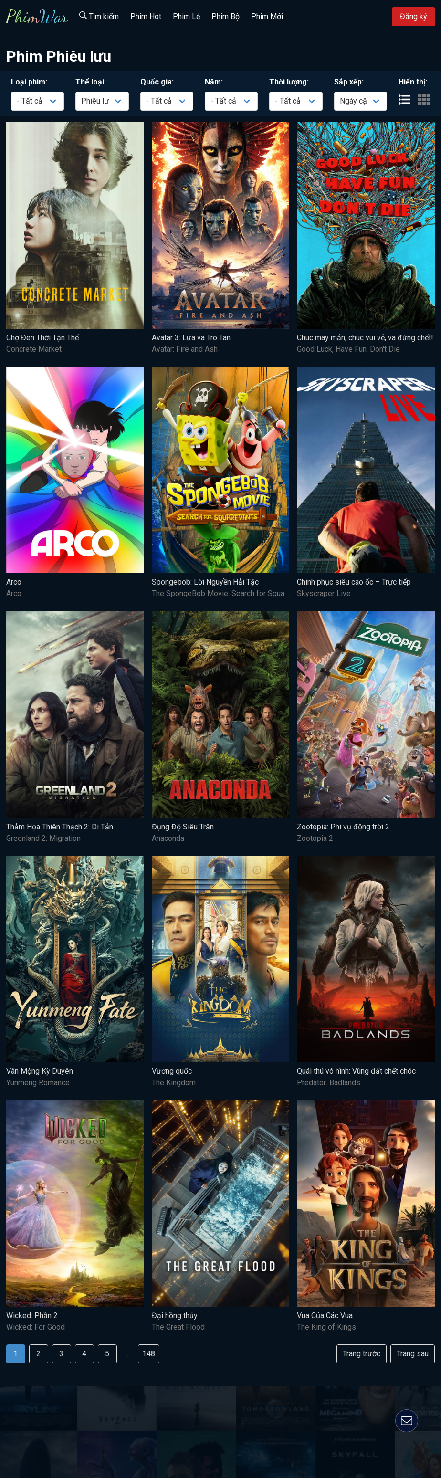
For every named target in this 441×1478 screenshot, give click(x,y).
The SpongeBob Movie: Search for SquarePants (231, 593)
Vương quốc (172, 1071)
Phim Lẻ (186, 16)
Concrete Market (34, 349)
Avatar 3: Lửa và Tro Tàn (191, 337)
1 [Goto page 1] (15, 1353)
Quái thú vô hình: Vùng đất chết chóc (356, 1071)
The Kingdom (174, 1082)
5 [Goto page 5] (107, 1353)
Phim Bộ (225, 16)
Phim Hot (145, 16)
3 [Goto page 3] (61, 1353)
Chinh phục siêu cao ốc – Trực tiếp (354, 582)
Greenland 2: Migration (43, 838)
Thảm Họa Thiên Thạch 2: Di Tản (59, 826)
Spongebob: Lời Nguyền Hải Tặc (205, 582)
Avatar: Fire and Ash (185, 349)
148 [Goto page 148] (148, 1353)
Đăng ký (413, 16)
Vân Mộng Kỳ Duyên (39, 1071)
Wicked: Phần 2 (32, 1315)
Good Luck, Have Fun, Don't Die (348, 349)
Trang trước (361, 1353)
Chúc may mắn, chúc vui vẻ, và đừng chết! (365, 337)
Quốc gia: (157, 81)
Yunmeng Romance (38, 1082)
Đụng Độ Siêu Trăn (183, 826)
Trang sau (413, 1353)
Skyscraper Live (324, 593)
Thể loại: (90, 81)
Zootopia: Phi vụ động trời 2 (343, 826)
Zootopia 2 (315, 838)
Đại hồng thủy (175, 1315)
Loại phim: (29, 81)
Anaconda (168, 838)
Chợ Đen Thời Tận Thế (42, 337)
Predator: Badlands (328, 1082)
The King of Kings (326, 1326)
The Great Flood (178, 1326)
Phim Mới (267, 16)
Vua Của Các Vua (325, 1315)
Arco (13, 582)
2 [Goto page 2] (38, 1353)
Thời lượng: (289, 81)
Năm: (214, 81)
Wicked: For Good (35, 1326)
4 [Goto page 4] (84, 1353)
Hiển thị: (413, 81)
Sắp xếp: (349, 81)
